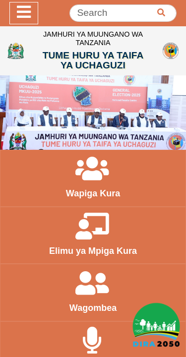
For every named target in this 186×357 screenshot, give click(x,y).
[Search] (123, 13)
